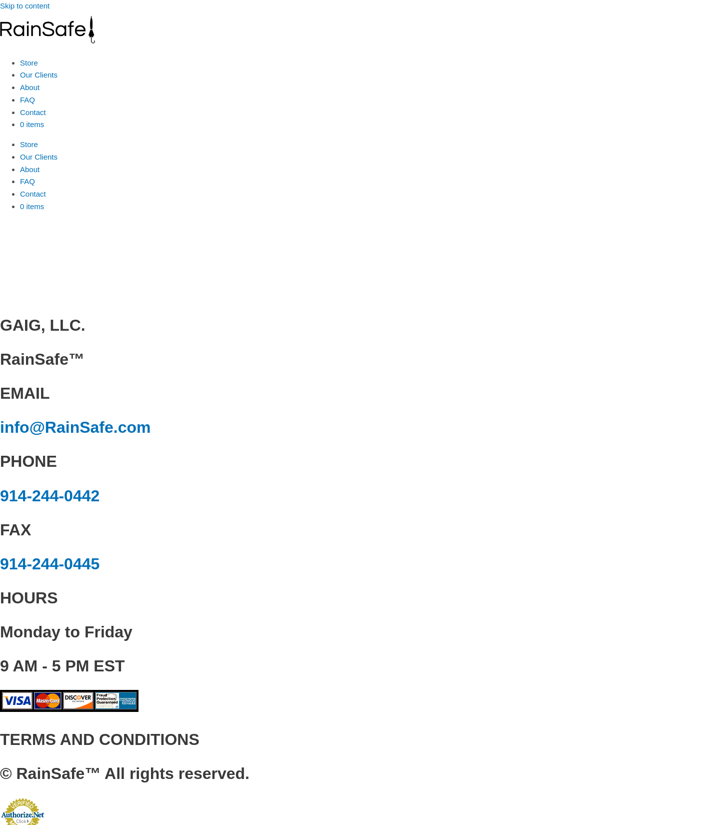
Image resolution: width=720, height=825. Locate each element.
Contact (33, 112)
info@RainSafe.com (75, 427)
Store (29, 63)
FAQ (27, 100)
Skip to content (25, 6)
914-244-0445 (50, 564)
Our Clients (39, 75)
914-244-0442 (50, 496)
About (30, 87)
